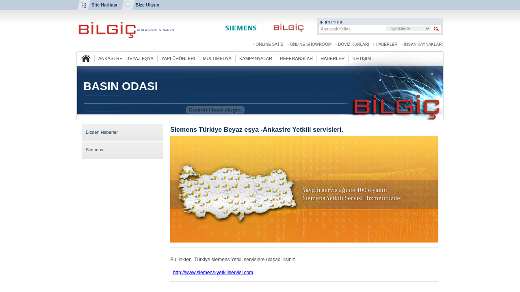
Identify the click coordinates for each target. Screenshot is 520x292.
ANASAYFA (86, 58)
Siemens (94, 149)
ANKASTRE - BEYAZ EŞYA (126, 58)
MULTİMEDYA (217, 58)
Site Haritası (104, 4)
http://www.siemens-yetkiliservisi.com (213, 272)
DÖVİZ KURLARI (353, 44)
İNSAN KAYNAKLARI (423, 44)
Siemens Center (240, 27)
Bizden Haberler (102, 132)
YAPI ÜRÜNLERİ (178, 58)
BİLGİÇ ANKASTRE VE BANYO (126, 30)
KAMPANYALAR (255, 58)
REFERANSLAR (296, 58)
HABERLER (387, 44)
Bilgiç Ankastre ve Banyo (284, 27)
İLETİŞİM (361, 58)
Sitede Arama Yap (436, 29)
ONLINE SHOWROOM (311, 44)
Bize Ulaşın (148, 4)
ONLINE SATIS (270, 44)
